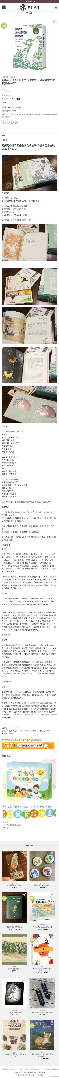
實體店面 (12, 1069)
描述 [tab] (3, 135)
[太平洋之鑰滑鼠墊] (14, 993)
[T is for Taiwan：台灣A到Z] (42, 907)
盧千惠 (29, 114)
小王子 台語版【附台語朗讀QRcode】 (42, 970)
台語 (15, 114)
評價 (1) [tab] (4, 140)
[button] (4, 7)
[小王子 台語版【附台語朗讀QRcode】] (42, 949)
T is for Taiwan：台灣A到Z (42, 927)
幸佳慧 (19, 114)
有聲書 (12, 77)
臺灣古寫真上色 (36, 1069)
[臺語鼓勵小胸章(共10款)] (42, 866)
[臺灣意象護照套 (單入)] (14, 907)
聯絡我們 (54, 1069)
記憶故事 (27, 1069)
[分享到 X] (8, 122)
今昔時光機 (46, 1069)
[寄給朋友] (16, 122)
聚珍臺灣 (35, 114)
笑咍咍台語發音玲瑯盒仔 (12, 825)
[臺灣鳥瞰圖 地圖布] (14, 949)
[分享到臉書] (4, 122)
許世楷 (41, 114)
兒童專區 (5, 77)
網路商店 (19, 1069)
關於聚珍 (5, 1069)
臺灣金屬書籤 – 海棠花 (14, 885)
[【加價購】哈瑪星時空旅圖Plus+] (14, 1035)
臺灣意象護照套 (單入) (14, 927)
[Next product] (3, 90)
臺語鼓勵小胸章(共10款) (42, 885)
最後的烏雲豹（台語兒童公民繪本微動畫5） (42, 1055)
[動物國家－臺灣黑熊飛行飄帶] (42, 993)
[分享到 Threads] (12, 122)
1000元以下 (9, 114)
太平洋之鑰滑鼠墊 (14, 1012)
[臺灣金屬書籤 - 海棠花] (14, 866)
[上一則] (8, 90)
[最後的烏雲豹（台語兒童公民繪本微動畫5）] (42, 1035)
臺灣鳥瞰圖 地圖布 (14, 969)
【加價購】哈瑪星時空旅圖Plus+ (14, 1054)
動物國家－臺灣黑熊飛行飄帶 (42, 1012)
